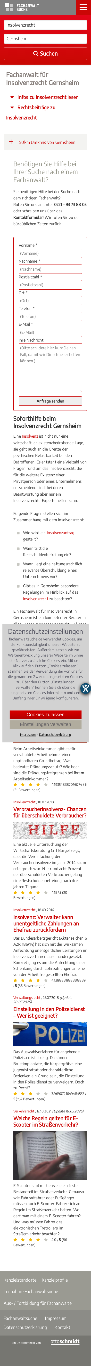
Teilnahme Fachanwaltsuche (31, 1291)
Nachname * (29, 261)
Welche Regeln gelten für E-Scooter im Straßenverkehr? (45, 1121)
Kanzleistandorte (20, 1280)
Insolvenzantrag (60, 532)
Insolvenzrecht (35, 598)
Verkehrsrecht (24, 1111)
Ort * (23, 292)
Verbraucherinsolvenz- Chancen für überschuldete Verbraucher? (49, 812)
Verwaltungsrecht (27, 997)
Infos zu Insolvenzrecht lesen (47, 97)
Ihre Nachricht (31, 340)
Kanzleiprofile (55, 1280)
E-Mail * (26, 324)
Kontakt (62, 1327)
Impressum (55, 1318)
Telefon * (26, 308)
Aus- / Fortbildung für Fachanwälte (38, 1303)
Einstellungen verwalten (45, 724)
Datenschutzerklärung (25, 1327)
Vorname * (28, 245)
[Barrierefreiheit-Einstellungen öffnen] (85, 688)
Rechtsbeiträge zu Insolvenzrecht (30, 112)
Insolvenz (30, 436)
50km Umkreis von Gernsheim (41, 142)
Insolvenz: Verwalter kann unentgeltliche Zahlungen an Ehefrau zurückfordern (46, 923)
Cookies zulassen (45, 714)
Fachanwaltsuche (20, 1318)
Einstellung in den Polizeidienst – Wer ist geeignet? (49, 1012)
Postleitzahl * (30, 277)
